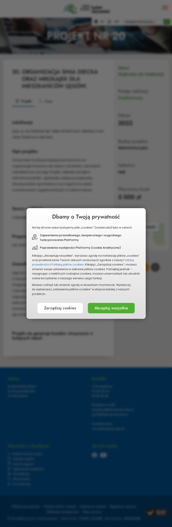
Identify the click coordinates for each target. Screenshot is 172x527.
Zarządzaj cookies (60, 308)
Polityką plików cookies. (67, 264)
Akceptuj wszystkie (111, 308)
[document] (86, 263)
